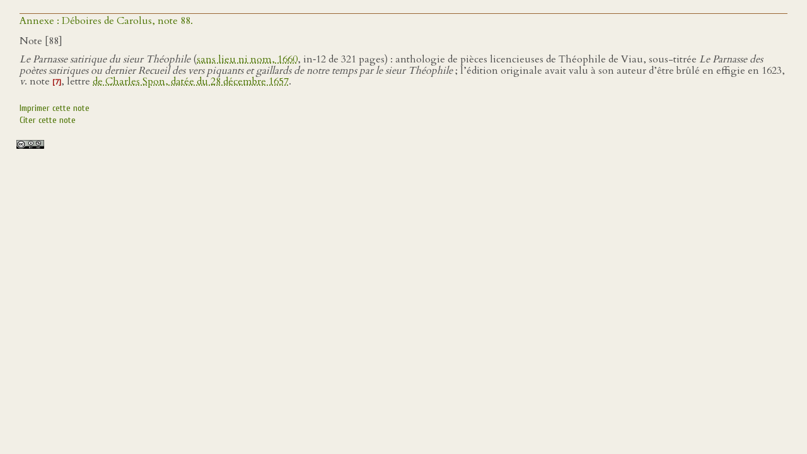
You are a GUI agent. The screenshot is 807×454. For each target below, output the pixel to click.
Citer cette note (48, 120)
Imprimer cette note (55, 108)
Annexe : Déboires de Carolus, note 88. (106, 21)
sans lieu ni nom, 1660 (247, 59)
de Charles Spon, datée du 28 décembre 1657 (191, 81)
